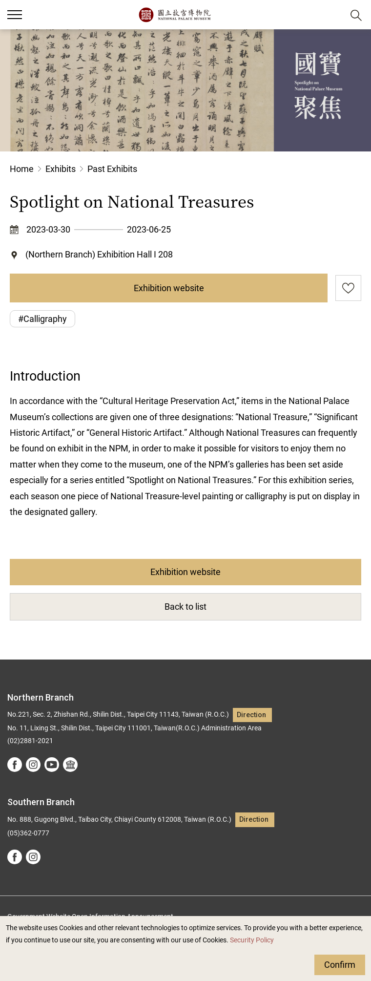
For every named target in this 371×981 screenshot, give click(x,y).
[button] (332, 14)
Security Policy (252, 940)
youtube (51, 764)
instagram (33, 764)
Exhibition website (169, 288)
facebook (14, 764)
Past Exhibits (112, 169)
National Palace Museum (174, 14)
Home (22, 169)
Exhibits (60, 169)
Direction (251, 715)
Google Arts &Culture (70, 764)
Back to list (185, 606)
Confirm (339, 965)
